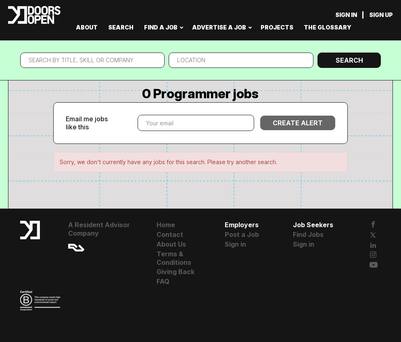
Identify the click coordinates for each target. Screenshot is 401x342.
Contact (170, 234)
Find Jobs (308, 234)
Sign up (381, 14)
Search (349, 60)
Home (166, 225)
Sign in (346, 14)
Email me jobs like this (87, 123)
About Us (171, 244)
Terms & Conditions (174, 258)
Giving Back (175, 272)
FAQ (163, 281)
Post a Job (242, 234)
